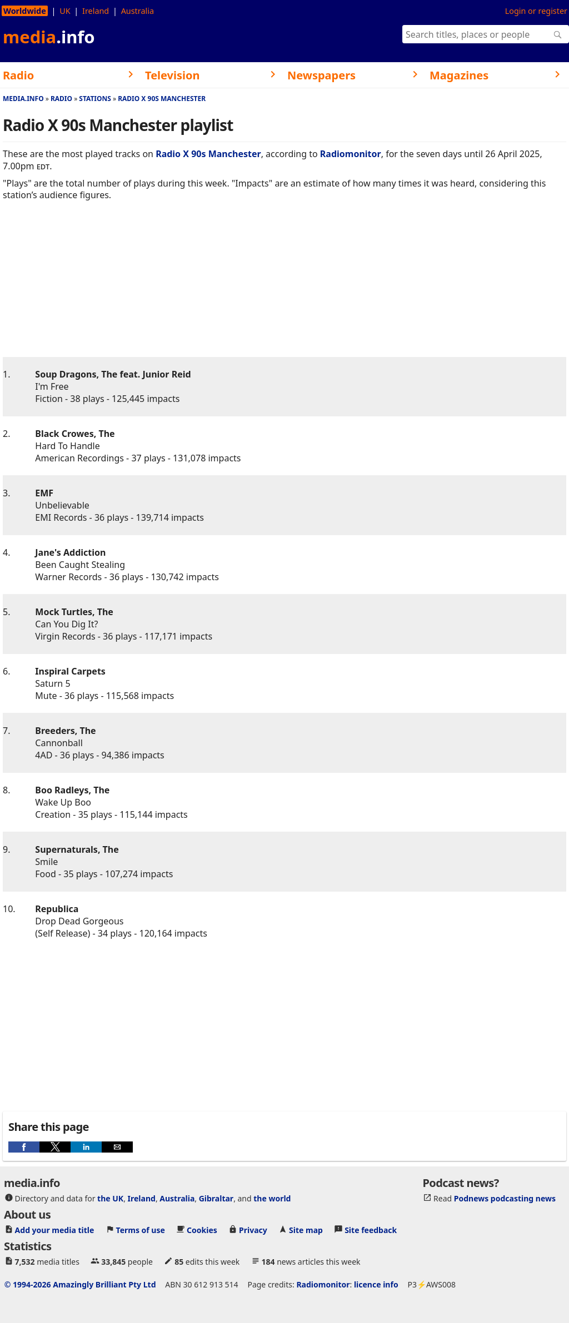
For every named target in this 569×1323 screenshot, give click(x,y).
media (49, 36)
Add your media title (54, 1230)
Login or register (536, 11)
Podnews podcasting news (505, 1198)
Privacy (253, 1230)
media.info (23, 98)
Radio (61, 98)
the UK (110, 1198)
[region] (284, 287)
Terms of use (140, 1230)
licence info (376, 1284)
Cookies (202, 1230)
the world (272, 1198)
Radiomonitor (350, 154)
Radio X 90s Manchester (162, 98)
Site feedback (371, 1230)
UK (64, 11)
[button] (23, 1147)
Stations (95, 98)
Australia (137, 11)
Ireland (95, 11)
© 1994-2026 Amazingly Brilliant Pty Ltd (80, 1284)
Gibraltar (216, 1198)
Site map (306, 1230)
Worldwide (24, 11)
